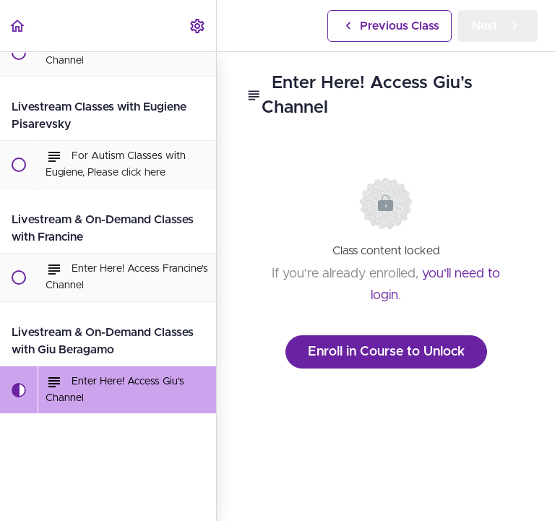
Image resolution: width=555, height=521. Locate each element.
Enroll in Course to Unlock (386, 351)
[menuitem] (198, 25)
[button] (18, 25)
